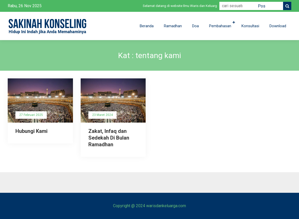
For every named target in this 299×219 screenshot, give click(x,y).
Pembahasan (220, 26)
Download (277, 26)
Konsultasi (250, 26)
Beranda (147, 26)
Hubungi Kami (31, 131)
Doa (195, 26)
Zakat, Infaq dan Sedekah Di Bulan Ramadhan (108, 138)
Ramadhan (173, 26)
